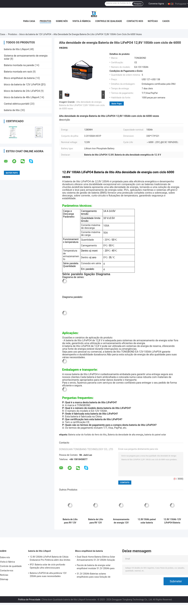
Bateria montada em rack (18, 71)
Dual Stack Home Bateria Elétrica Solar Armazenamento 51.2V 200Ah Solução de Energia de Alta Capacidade (96, 559)
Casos (166, 21)
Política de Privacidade (29, 599)
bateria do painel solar (155, 434)
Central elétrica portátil (16, 103)
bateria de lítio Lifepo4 (16, 49)
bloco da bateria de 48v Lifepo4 (21, 97)
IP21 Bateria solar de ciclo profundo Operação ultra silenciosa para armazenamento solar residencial (47, 566)
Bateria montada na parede (19, 65)
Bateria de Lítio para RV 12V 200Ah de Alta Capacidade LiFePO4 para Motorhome (95, 521)
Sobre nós (62, 21)
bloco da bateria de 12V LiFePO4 (35, 34)
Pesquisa (137, 4)
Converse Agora (156, 3)
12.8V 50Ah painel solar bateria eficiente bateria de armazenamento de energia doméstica (147, 521)
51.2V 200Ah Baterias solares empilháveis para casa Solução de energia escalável (93, 575)
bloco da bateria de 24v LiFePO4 (22, 90)
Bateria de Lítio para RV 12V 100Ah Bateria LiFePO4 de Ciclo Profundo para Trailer (70, 521)
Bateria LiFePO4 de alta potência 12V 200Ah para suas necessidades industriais (48, 575)
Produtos (45, 21)
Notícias (153, 21)
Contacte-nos (135, 21)
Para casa (29, 21)
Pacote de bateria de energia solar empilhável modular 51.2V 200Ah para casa (95, 567)
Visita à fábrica (81, 21)
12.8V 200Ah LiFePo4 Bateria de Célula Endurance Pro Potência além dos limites (50, 558)
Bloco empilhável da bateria (19, 78)
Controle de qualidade (108, 21)
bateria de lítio (12, 110)
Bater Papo (117, 103)
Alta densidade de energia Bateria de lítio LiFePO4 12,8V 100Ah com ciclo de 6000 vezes (82, 105)
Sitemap (4, 579)
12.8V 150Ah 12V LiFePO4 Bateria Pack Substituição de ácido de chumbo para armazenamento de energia (172, 521)
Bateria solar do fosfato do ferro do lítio (87, 434)
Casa (2, 34)
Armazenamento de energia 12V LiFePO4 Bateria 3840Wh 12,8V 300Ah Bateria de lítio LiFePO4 (121, 521)
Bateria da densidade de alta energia (125, 434)
